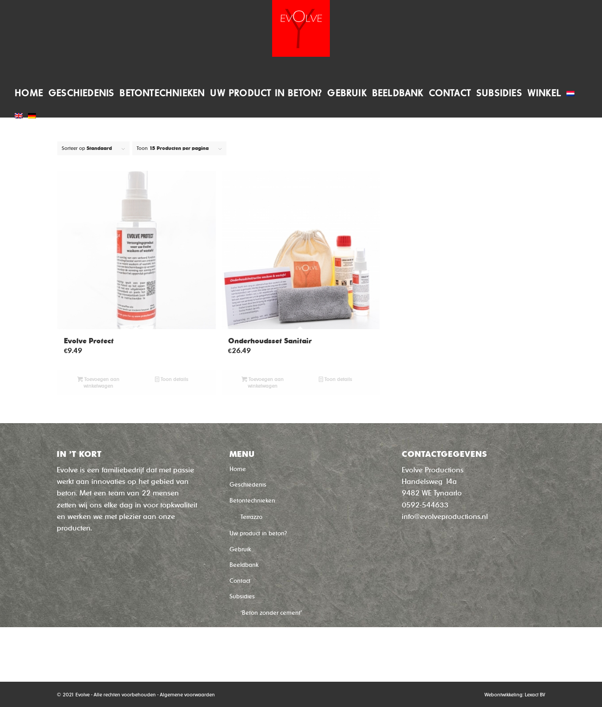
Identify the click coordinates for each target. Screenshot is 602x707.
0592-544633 (425, 505)
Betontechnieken (252, 500)
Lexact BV (535, 694)
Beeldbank (244, 565)
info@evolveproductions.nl (445, 516)
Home (238, 469)
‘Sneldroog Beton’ (265, 630)
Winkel (238, 647)
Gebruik (240, 549)
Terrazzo (251, 517)
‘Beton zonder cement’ (271, 612)
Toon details (171, 379)
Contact (240, 580)
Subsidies (242, 596)
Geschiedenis (248, 484)
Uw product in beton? (258, 533)
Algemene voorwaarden (187, 694)
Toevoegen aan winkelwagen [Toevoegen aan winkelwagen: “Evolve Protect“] (98, 382)
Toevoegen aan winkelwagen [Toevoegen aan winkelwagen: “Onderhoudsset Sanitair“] (263, 382)
